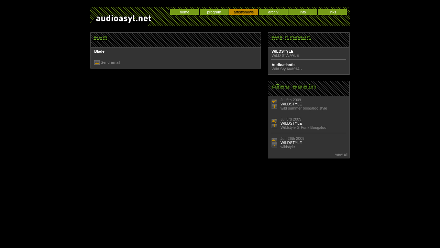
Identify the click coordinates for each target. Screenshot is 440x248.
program (214, 12)
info (303, 12)
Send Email (110, 62)
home (184, 12)
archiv (273, 12)
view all (341, 154)
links (332, 12)
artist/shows (244, 12)
